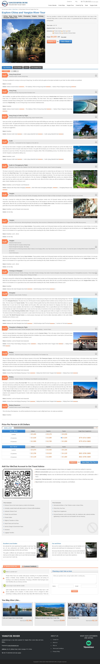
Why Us (55, 645)
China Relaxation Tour (73, 618)
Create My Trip (79, 5)
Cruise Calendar (52, 5)
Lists (15, 71)
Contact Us (68, 1)
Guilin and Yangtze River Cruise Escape (13, 618)
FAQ (75, 1)
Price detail (63, 37)
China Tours (15, 9)
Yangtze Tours (70, 5)
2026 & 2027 (8, 428)
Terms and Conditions (58, 648)
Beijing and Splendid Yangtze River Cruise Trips (47, 618)
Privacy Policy (56, 651)
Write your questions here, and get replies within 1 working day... (74, 579)
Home (10, 9)
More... (3, 642)
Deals (86, 5)
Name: (54, 586)
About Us (55, 642)
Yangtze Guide (93, 5)
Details (6, 71)
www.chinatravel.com (13, 645)
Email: (76, 586)
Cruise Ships (61, 5)
